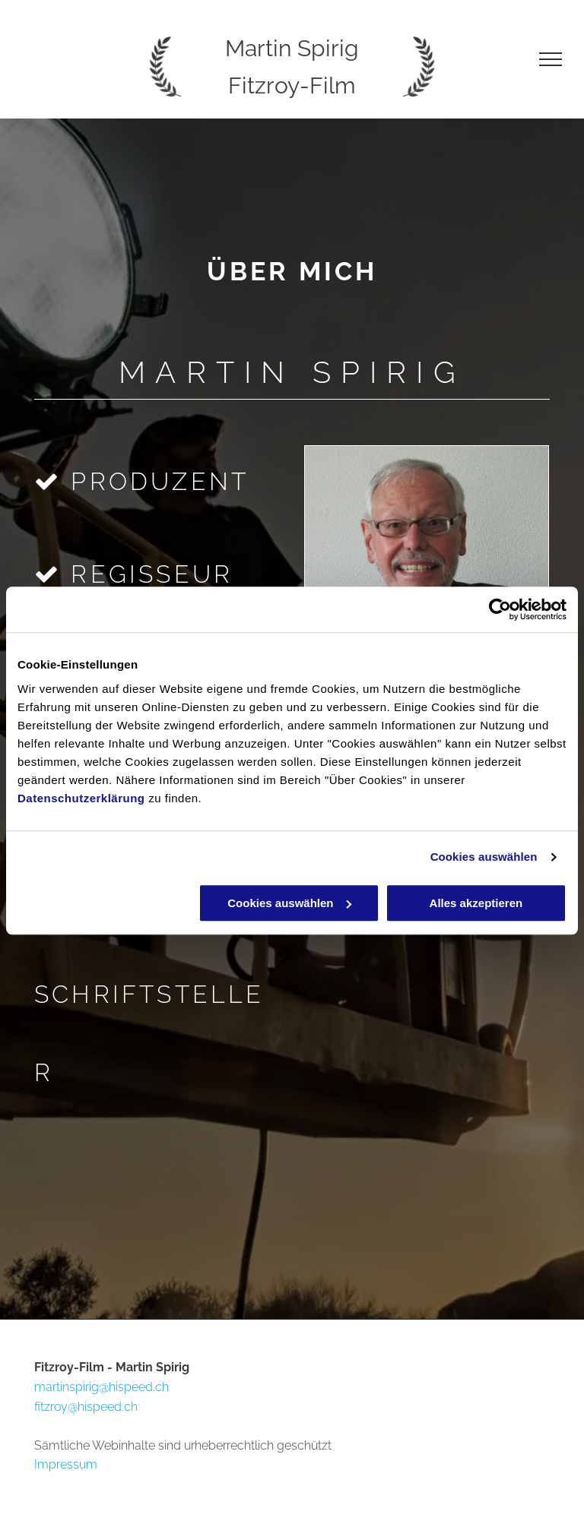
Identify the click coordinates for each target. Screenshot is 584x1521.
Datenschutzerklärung (81, 798)
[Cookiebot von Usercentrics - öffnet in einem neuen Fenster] (500, 609)
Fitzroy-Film (292, 85)
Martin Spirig (292, 48)
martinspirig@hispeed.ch (101, 1387)
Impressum (65, 1464)
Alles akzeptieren (476, 902)
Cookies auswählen (484, 856)
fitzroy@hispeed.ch (86, 1406)
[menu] (550, 59)
